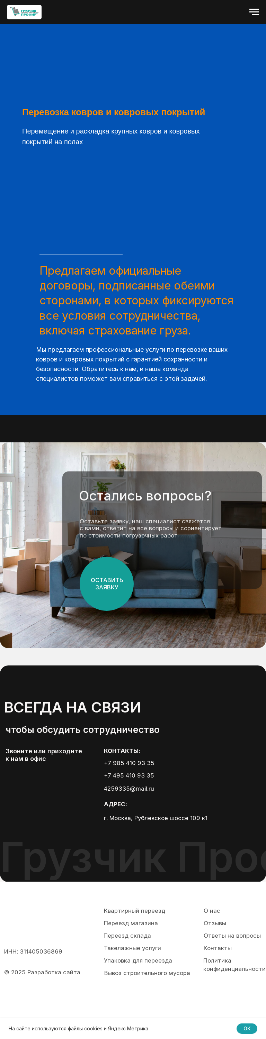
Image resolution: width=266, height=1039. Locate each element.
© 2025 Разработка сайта (42, 972)
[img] (31, 785)
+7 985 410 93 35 (129, 763)
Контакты (218, 948)
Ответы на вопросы (232, 935)
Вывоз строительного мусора (147, 972)
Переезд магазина (131, 923)
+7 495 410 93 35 (129, 775)
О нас (212, 910)
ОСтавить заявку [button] (107, 583)
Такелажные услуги (132, 948)
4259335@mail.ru (129, 788)
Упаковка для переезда (138, 960)
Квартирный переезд (134, 910)
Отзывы (215, 923)
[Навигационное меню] (254, 12)
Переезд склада (127, 935)
